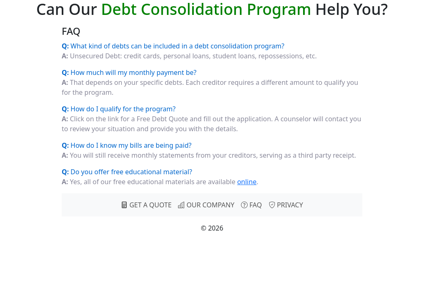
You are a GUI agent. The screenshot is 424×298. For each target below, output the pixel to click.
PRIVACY (286, 204)
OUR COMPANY (206, 204)
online (247, 181)
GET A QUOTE (146, 204)
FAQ (251, 204)
